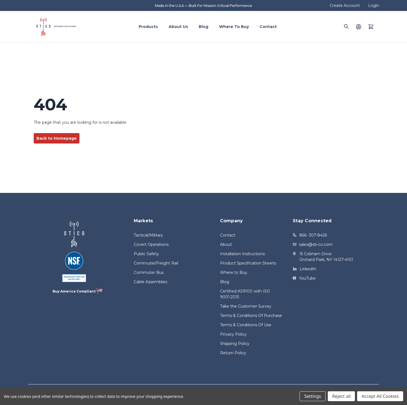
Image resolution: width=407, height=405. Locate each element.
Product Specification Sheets (248, 263)
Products (148, 26)
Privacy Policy (233, 334)
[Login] (358, 26)
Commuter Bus (149, 272)
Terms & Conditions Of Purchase (251, 315)
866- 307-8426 (313, 235)
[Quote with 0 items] (371, 26)
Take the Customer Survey (245, 306)
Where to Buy (234, 26)
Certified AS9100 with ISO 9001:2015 (245, 294)
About (226, 244)
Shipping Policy (234, 343)
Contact (268, 26)
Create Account (345, 5)
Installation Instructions (242, 253)
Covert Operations (151, 244)
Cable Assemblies (150, 281)
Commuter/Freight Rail (156, 263)
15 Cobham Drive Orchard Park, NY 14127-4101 (326, 256)
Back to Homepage (56, 138)
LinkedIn (308, 268)
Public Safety (146, 253)
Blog (203, 26)
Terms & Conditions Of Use (245, 324)
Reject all (341, 396)
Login (373, 5)
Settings (312, 396)
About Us (178, 26)
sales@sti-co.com (315, 244)
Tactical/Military (148, 235)
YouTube (307, 278)
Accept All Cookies (380, 396)
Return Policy (233, 352)
